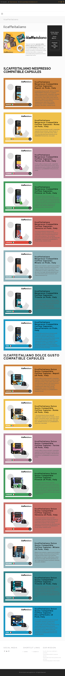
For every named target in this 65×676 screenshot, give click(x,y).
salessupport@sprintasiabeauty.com (29, 2)
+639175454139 (13, 2)
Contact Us (36, 651)
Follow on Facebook (55, 45)
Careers (26, 651)
